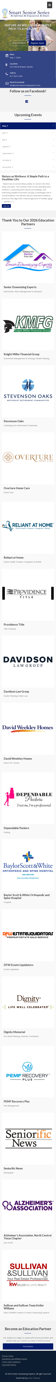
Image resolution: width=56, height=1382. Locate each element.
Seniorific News (13, 1168)
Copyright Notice (9, 1364)
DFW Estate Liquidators (18, 964)
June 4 (28, 132)
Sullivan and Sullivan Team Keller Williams (24, 1307)
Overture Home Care (17, 488)
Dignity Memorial (14, 1032)
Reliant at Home (14, 557)
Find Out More (19, 43)
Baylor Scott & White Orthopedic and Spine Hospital (27, 896)
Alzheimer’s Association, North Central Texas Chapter (27, 1237)
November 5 (28, 167)
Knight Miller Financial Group (21, 354)
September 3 (28, 153)
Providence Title (14, 624)
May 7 (28, 125)
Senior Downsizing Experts (20, 287)
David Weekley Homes (18, 758)
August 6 (28, 146)
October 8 (28, 160)
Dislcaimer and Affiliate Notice (14, 1359)
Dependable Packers (16, 828)
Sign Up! (6, 206)
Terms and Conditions (11, 1362)
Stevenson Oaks (14, 421)
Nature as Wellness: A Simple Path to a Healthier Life (25, 178)
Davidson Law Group (16, 691)
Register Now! (37, 43)
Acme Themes (34, 1378)
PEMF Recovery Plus (17, 1101)
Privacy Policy (7, 1356)
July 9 (28, 139)
